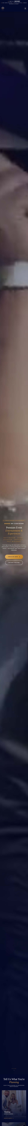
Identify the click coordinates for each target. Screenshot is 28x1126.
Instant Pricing (14, 562)
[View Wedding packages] (14, 1105)
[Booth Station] (17, 1)
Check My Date (14, 556)
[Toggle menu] (25, 8)
